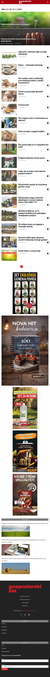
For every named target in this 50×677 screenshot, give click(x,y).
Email (3, 664)
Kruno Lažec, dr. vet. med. (6, 26)
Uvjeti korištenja (6, 651)
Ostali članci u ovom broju (29, 251)
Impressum (4, 626)
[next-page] (28, 266)
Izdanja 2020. (10, 5)
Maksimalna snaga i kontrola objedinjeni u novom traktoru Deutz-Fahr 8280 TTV (30, 200)
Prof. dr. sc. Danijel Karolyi (7, 43)
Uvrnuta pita (23, 105)
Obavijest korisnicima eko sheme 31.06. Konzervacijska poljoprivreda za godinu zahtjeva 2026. (25, 523)
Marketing (4, 630)
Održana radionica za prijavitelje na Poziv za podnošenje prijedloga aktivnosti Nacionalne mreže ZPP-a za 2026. (24, 541)
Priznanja (4, 633)
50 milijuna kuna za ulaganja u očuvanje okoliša (31, 225)
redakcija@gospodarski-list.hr (29, 610)
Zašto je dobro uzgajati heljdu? (31, 131)
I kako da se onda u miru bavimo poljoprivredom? (32, 172)
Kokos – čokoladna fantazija (30, 65)
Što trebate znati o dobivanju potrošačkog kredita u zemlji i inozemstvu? (31, 80)
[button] (48, 2)
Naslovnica (4, 5)
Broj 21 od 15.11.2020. (5, 22)
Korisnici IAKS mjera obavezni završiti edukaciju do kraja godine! (32, 239)
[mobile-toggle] (2, 2)
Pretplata (4, 648)
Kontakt (3, 623)
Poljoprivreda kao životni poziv (31, 158)
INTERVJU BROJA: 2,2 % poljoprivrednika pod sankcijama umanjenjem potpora (32, 213)
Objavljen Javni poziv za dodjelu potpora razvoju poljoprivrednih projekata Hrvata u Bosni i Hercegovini (24, 559)
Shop (3, 645)
